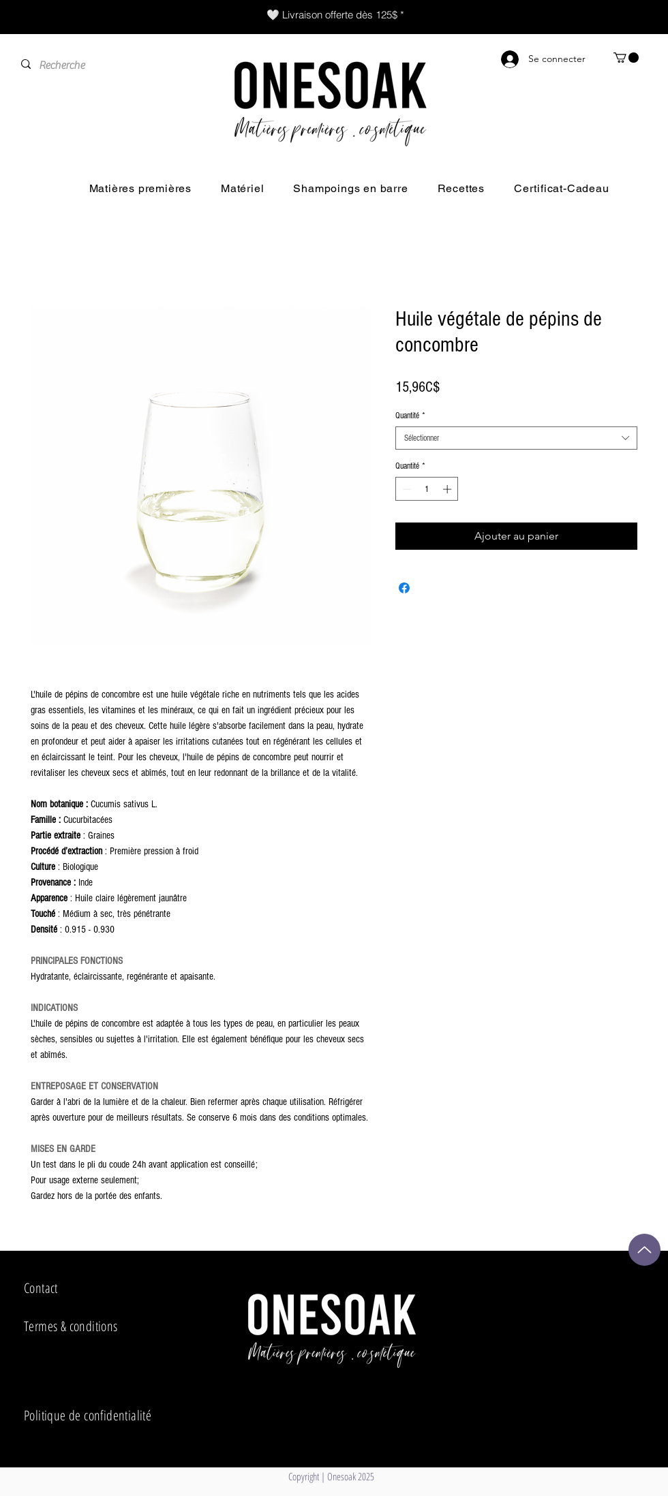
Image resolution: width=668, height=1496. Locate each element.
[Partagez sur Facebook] (404, 588)
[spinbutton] (427, 489)
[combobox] (516, 438)
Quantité (410, 415)
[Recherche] (103, 65)
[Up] (644, 1250)
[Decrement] (405, 489)
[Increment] (448, 489)
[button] (626, 57)
